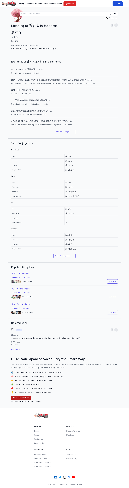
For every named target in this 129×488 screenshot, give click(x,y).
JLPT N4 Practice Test (42, 462)
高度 (31, 100)
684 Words (16, 293)
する (17, 79)
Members (70, 435)
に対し (38, 121)
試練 (29, 69)
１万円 (18, 90)
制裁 (43, 121)
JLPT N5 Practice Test (42, 466)
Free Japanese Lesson (53, 3)
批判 (13, 79)
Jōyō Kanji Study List (21, 304)
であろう (67, 121)
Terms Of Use (71, 454)
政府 (19, 121)
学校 (17, 100)
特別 (31, 110)
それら (26, 121)
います (88, 79)
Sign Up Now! (69, 3)
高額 (17, 110)
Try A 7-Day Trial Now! (21, 398)
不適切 (64, 79)
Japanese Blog (39, 443)
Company (38, 426)
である (70, 79)
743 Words (16, 277)
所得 (23, 110)
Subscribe (112, 281)
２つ (53, 121)
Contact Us (38, 439)
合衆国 (14, 121)
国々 (33, 121)
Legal (68, 450)
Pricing (21, 3)
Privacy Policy (71, 458)
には (27, 79)
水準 (41, 100)
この (13, 100)
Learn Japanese (40, 454)
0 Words (15, 308)
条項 (47, 121)
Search (113, 14)
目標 (57, 79)
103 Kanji (26, 277)
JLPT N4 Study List (20, 288)
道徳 (37, 100)
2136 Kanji (25, 308)
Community (71, 426)
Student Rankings (73, 431)
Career (36, 435)
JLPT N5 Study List (20, 273)
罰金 (25, 90)
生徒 (23, 100)
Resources (38, 450)
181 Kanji (26, 293)
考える (78, 79)
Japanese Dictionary (34, 3)
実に (13, 110)
